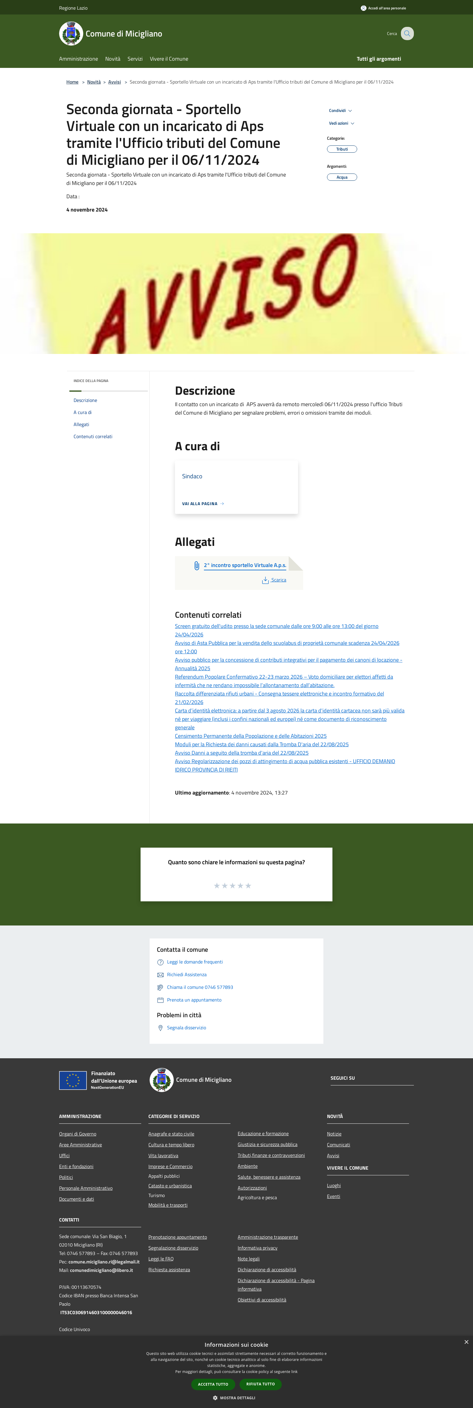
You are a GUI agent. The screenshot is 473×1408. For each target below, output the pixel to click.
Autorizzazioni (252, 1187)
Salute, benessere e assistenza (269, 1176)
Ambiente (248, 1166)
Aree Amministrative (80, 1144)
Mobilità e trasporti (168, 1205)
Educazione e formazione (263, 1133)
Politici (66, 1177)
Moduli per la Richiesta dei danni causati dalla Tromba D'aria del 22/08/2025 (262, 744)
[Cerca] (406, 33)
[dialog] (236, 1372)
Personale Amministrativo (86, 1188)
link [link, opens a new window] (294, 1371)
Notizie (334, 1133)
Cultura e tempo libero (171, 1144)
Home (72, 81)
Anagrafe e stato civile (171, 1133)
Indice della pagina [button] (91, 381)
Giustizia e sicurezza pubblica (267, 1144)
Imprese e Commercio (170, 1166)
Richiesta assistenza (169, 1269)
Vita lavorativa (163, 1155)
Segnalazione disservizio (173, 1247)
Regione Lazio (73, 7)
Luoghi (334, 1185)
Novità (94, 81)
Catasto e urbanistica (170, 1185)
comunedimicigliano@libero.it (101, 1270)
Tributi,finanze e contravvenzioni (271, 1155)
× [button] (466, 1342)
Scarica (273, 579)
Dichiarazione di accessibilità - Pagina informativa (276, 1284)
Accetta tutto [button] (213, 1384)
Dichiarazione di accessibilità (267, 1269)
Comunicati (338, 1144)
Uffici (64, 1155)
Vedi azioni (342, 123)
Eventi (333, 1196)
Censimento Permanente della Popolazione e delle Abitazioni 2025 (251, 736)
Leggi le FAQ (161, 1258)
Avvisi (114, 81)
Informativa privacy (258, 1247)
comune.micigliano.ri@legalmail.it (104, 1261)
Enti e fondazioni (76, 1166)
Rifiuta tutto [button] (260, 1384)
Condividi (341, 110)
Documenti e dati (76, 1199)
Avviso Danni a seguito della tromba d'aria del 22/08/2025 (242, 753)
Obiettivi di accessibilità (262, 1299)
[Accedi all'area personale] (383, 8)
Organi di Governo (77, 1133)
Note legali (249, 1258)
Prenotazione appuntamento (177, 1237)
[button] (236, 1398)
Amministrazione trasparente (268, 1237)
